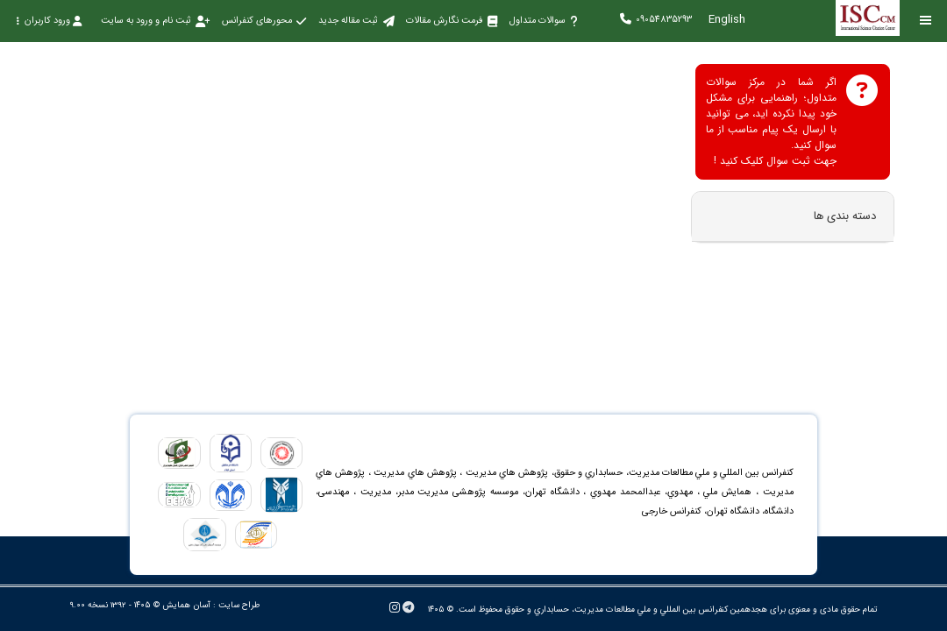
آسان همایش (186, 605)
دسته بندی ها (845, 216)
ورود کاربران (49, 20)
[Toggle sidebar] (926, 21)
